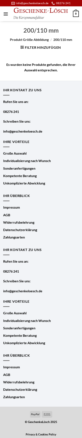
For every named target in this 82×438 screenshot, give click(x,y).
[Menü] (5, 14)
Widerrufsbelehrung (18, 222)
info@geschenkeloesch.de (22, 131)
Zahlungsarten (14, 237)
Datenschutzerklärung (20, 230)
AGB (6, 215)
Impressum (11, 207)
